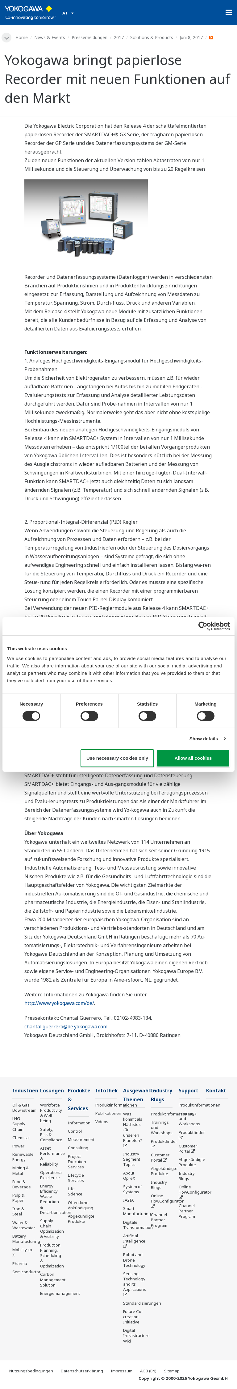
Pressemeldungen (89, 37)
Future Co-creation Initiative (133, 1317)
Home (21, 37)
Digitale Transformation (138, 1224)
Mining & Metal (20, 1170)
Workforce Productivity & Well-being (51, 1112)
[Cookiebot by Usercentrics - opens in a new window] (203, 626)
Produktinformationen (116, 1105)
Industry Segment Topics (131, 1159)
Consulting (78, 1148)
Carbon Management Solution (52, 1279)
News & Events (49, 37)
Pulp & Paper (18, 1197)
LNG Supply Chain (18, 1124)
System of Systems (132, 1189)
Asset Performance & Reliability (52, 1156)
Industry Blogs (159, 1184)
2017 (119, 37)
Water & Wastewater (23, 1225)
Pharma (19, 1263)
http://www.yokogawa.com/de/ (59, 1003)
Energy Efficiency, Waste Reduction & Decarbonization (55, 1199)
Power (18, 1146)
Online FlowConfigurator (167, 1198)
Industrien (25, 1090)
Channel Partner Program (159, 1220)
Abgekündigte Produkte (81, 1218)
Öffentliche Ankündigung (80, 1205)
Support (188, 1090)
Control (75, 1131)
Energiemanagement (60, 1293)
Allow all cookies (193, 758)
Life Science (75, 1191)
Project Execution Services (77, 1162)
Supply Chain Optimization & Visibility (52, 1228)
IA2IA (128, 1200)
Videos (101, 1121)
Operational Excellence (51, 1175)
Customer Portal (160, 1157)
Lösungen (52, 1090)
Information (79, 1123)
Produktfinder (164, 1141)
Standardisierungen (142, 1303)
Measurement (81, 1139)
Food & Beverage (21, 1184)
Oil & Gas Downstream (24, 1107)
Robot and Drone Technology (134, 1260)
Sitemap (172, 1371)
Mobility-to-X (23, 1252)
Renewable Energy (23, 1156)
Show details (203, 738)
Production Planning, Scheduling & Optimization (52, 1255)
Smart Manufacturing (137, 1211)
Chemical (21, 1137)
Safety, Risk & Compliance (51, 1135)
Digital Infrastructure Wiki (136, 1335)
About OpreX (129, 1175)
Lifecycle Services (76, 1177)
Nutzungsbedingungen (31, 1371)
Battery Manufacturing (26, 1238)
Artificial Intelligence (134, 1238)
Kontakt (216, 1090)
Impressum (121, 1371)
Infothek (106, 1090)
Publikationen (108, 1113)
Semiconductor (26, 1272)
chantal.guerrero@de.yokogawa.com (65, 1026)
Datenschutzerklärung (82, 1371)
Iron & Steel (18, 1211)
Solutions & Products (151, 37)
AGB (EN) (148, 1371)
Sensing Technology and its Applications (134, 1281)
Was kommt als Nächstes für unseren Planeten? (132, 1127)
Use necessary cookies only (117, 758)
